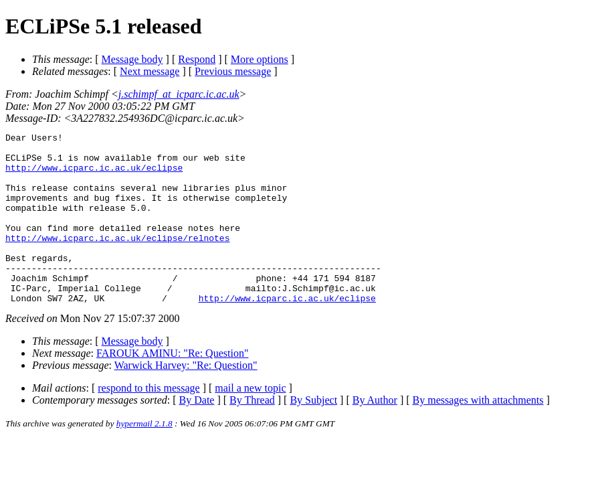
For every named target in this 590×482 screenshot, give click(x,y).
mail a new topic (250, 422)
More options (259, 59)
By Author (375, 434)
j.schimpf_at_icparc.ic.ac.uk (178, 94)
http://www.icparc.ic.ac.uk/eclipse (94, 175)
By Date (197, 434)
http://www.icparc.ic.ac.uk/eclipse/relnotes (117, 260)
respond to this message (148, 422)
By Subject (313, 434)
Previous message (233, 71)
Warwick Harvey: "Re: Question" (186, 399)
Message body (132, 59)
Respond (196, 59)
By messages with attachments (478, 434)
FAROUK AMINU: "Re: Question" (172, 387)
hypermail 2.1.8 (144, 458)
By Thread (252, 434)
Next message (149, 71)
